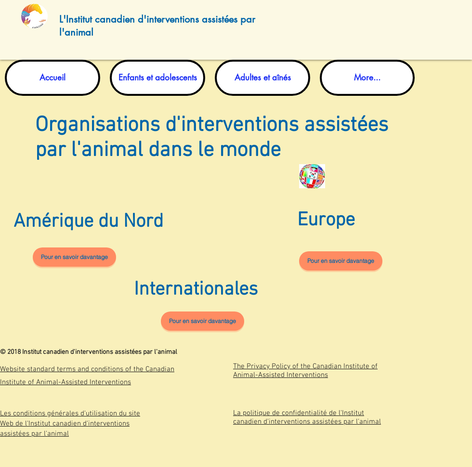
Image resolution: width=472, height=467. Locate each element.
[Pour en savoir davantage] (74, 257)
